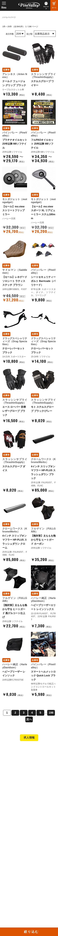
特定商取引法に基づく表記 (19, 807)
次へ (29, 719)
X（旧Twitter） (39, 878)
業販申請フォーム (15, 811)
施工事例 (10, 772)
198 (51, 712)
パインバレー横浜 (15, 763)
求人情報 (29, 737)
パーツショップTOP (16, 794)
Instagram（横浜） (42, 886)
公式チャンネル (13, 878)
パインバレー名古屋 (16, 768)
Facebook (37, 874)
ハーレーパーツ (9, 17)
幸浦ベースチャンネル (16, 883)
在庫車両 (10, 776)
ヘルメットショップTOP (18, 798)
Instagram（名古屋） (43, 890)
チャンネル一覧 (13, 874)
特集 (6, 856)
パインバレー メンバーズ (18, 829)
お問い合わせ (12, 838)
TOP (6, 749)
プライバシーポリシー (17, 842)
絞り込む (31, 931)
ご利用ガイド (12, 803)
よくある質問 (12, 833)
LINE (34, 882)
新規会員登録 (12, 790)
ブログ (8, 850)
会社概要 (10, 825)
